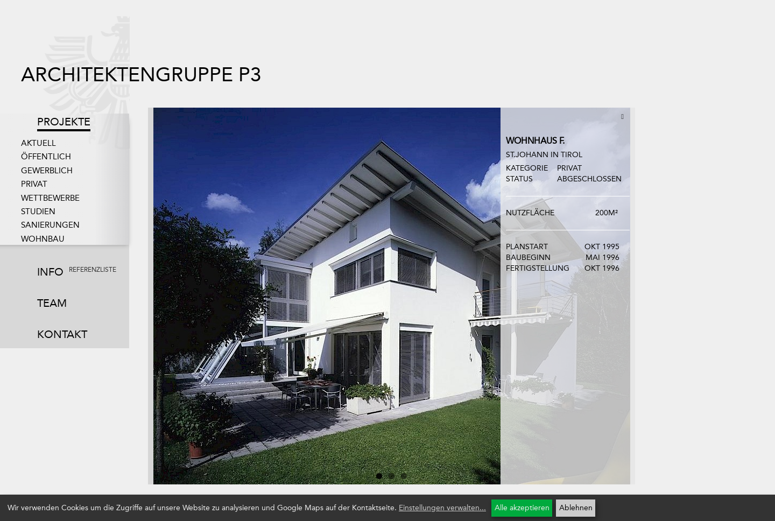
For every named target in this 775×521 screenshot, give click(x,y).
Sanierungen (50, 225)
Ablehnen (576, 507)
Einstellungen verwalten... (442, 507)
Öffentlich (46, 156)
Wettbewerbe (50, 198)
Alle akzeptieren (522, 507)
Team (52, 303)
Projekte (63, 121)
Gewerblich (47, 170)
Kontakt (62, 334)
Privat (34, 184)
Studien (38, 211)
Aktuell (38, 143)
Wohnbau (43, 239)
